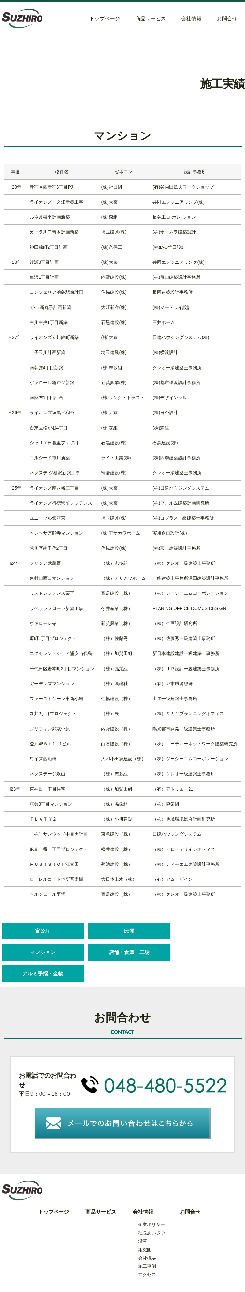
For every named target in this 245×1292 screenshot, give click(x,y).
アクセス (147, 1253)
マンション (202, 931)
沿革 (142, 1219)
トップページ (104, 18)
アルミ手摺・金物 (121, 952)
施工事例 (147, 1244)
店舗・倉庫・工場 (40, 952)
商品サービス (150, 18)
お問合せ (227, 18)
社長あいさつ (151, 1211)
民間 (121, 931)
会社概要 (147, 1236)
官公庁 (40, 931)
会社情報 (191, 18)
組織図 (145, 1228)
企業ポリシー (151, 1202)
